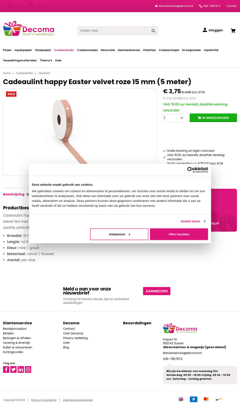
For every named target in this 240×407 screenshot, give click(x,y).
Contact (231, 6)
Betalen (8, 333)
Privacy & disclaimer (44, 400)
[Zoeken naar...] (113, 30)
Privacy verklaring (75, 338)
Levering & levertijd (16, 343)
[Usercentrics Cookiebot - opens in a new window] (190, 170)
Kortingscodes (13, 352)
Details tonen (190, 221)
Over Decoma (73, 333)
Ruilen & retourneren (17, 347)
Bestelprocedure (14, 329)
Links (66, 343)
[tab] (13, 194)
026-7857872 (211, 6)
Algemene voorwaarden (78, 400)
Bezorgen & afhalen (17, 338)
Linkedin (23, 368)
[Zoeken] (153, 30)
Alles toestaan (179, 234)
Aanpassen (119, 234)
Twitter (15, 368)
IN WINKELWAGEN (215, 118)
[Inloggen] (213, 30)
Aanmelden (157, 291)
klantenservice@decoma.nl (175, 6)
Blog (66, 347)
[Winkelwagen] (233, 31)
